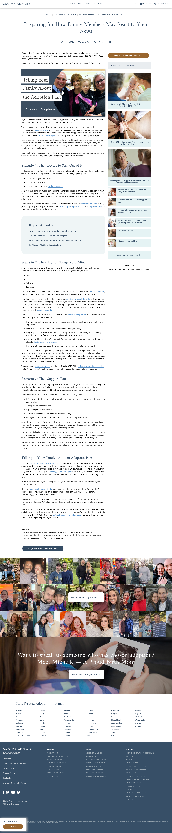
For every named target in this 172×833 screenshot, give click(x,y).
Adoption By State (132, 763)
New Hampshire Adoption (65, 15)
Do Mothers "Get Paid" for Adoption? (45, 245)
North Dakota (92, 732)
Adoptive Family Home (94, 753)
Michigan (67, 723)
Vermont (138, 711)
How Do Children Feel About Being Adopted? (48, 236)
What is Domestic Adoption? (96, 760)
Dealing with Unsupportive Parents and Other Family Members (130, 181)
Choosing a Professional (95, 763)
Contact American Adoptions (15, 763)
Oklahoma (115, 711)
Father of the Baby (54, 766)
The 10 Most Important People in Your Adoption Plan (130, 143)
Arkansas (19, 720)
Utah (113, 735)
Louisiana (67, 711)
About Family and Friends (112, 15)
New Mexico (91, 723)
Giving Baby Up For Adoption (57, 756)
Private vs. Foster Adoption (136, 776)
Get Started (13, 826)
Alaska (18, 714)
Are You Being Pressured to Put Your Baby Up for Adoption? (132, 190)
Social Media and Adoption (136, 793)
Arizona (19, 717)
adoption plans (41, 130)
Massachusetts (69, 720)
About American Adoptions (136, 770)
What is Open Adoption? (95, 773)
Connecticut (20, 729)
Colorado (19, 726)
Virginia (138, 714)
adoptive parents (44, 310)
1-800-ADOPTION (13, 821)
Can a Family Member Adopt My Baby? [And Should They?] (130, 105)
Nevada (90, 714)
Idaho (42, 720)
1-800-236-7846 (11, 753)
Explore (98, 4)
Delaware (19, 732)
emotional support (89, 203)
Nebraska (90, 711)
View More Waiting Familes (86, 597)
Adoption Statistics (133, 783)
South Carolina (116, 723)
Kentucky (43, 735)
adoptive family (95, 206)
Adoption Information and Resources (140, 753)
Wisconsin (138, 723)
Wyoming (138, 726)
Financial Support (53, 770)
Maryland (67, 717)
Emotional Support (125, 231)
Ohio (89, 735)
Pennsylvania (116, 717)
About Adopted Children (127, 241)
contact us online (42, 366)
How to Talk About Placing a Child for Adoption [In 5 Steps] (133, 211)
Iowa (41, 729)
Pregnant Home (53, 753)
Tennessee (115, 729)
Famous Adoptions (133, 786)
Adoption (129, 756)
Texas (113, 732)
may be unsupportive (77, 314)
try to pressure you (47, 135)
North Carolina (92, 729)
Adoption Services (132, 773)
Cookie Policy (8, 778)
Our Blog (129, 799)
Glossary (129, 789)
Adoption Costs (92, 756)
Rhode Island (116, 720)
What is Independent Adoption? (137, 779)
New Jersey (91, 720)
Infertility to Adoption (94, 770)
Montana (67, 735)
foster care (39, 342)
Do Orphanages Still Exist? (136, 796)
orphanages (52, 342)
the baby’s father (55, 186)
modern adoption (96, 291)
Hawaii (42, 717)
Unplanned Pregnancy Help (57, 763)
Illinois (42, 723)
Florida (42, 711)
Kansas (42, 732)
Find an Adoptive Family (55, 760)
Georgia (42, 714)
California (19, 723)
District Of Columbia (23, 735)
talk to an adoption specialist (91, 366)
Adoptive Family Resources (96, 776)
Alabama (19, 711)
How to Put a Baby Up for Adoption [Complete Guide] (52, 231)
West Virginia (140, 720)
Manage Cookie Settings (14, 783)
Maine (66, 714)
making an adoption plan (61, 471)
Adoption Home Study (94, 766)
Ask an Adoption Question (86, 674)
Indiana (42, 726)
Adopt (87, 4)
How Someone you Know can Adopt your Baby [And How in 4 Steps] (132, 221)
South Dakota (116, 726)
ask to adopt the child (78, 299)
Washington (139, 717)
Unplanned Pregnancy (89, 15)
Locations (7, 758)
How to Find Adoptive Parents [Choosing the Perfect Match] (55, 240)
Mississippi (67, 729)
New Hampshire (93, 717)
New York (90, 726)
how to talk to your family (41, 489)
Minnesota (67, 726)
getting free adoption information (67, 515)
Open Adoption (52, 776)
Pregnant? (75, 4)
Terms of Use (8, 768)
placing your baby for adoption (42, 463)
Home (48, 15)
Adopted (129, 760)
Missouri (67, 732)
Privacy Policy (9, 773)
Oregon (114, 714)
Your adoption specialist (69, 206)
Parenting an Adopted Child (136, 766)
